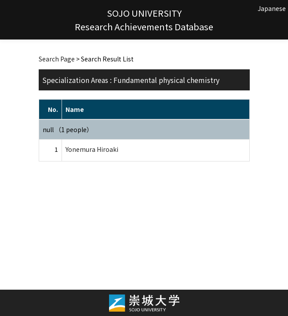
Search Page (57, 58)
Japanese (272, 8)
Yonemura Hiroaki (92, 149)
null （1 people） (68, 129)
